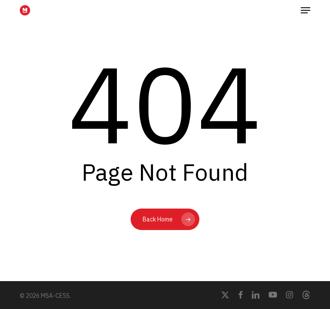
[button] (305, 10)
